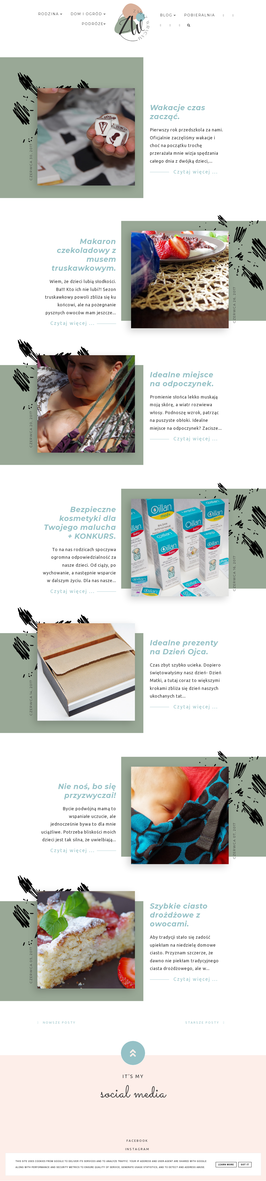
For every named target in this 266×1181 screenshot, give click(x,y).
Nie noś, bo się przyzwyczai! (87, 798)
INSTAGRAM (134, 1149)
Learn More (226, 1164)
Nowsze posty (58, 1022)
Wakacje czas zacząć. (177, 112)
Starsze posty (203, 1022)
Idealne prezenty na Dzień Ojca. (184, 654)
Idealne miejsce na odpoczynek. (182, 386)
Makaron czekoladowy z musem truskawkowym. (84, 262)
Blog (168, 15)
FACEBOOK (134, 1140)
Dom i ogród (88, 14)
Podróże (94, 24)
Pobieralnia (199, 15)
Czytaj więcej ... (195, 171)
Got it (245, 1164)
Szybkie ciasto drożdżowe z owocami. (179, 922)
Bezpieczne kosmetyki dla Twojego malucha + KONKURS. (80, 530)
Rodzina (50, 14)
